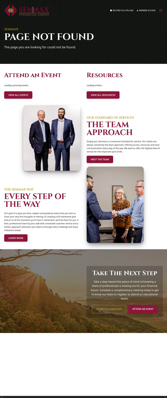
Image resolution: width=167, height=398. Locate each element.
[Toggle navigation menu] (161, 10)
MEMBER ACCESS (146, 10)
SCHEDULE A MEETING (109, 309)
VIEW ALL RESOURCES (103, 95)
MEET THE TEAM (100, 159)
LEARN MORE (15, 238)
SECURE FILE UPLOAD (121, 10)
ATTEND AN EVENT (142, 308)
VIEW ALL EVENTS (18, 95)
